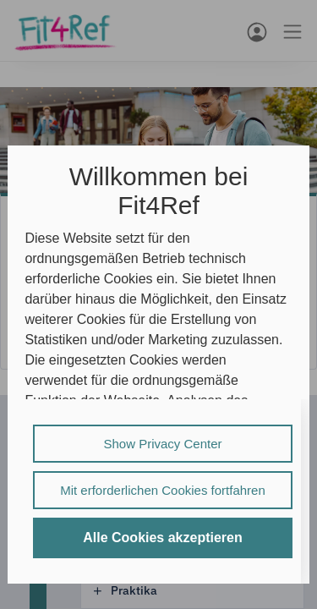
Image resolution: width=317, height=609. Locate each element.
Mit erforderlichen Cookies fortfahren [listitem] (162, 490)
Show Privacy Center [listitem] (162, 443)
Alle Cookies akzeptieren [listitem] (163, 537)
